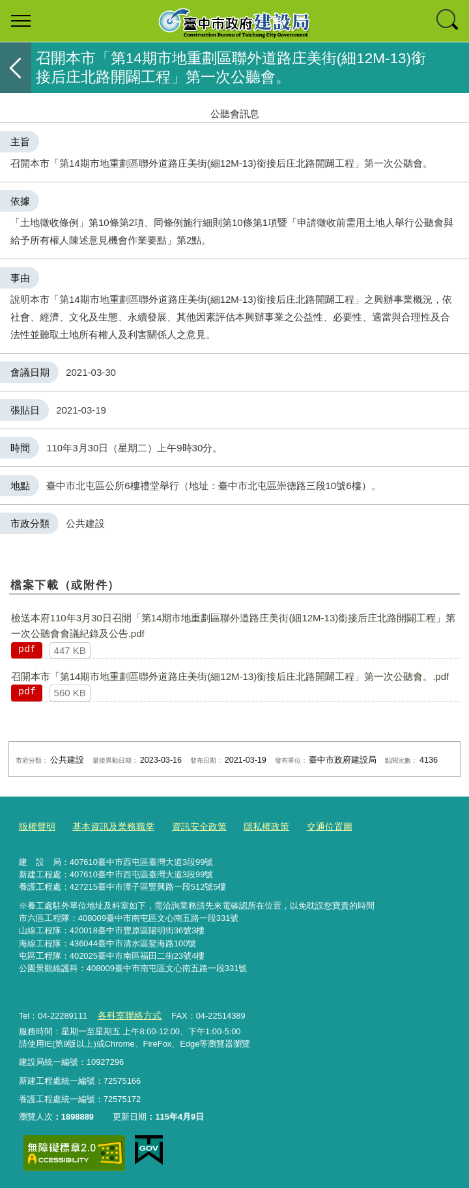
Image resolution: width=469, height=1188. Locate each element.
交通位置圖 (312, 826)
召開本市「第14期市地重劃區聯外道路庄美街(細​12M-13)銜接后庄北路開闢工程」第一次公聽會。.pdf (230, 676)
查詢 (448, 21)
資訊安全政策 (188, 826)
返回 (15, 67)
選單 (21, 21)
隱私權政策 (252, 826)
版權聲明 (36, 826)
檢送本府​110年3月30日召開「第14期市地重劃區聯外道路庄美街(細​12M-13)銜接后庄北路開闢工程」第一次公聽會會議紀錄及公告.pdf (233, 625)
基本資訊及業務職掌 (108, 826)
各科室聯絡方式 (126, 1013)
